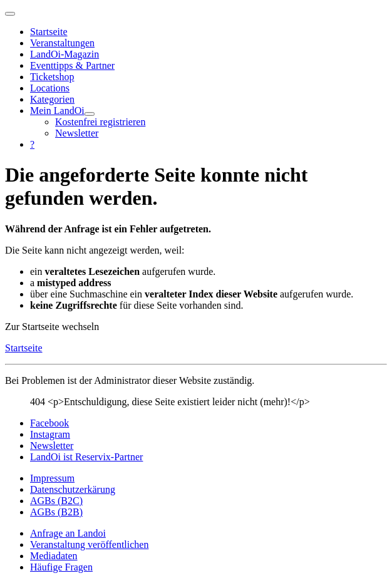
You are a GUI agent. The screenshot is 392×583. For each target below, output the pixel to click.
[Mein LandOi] (90, 114)
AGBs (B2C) (56, 500)
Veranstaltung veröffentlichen (89, 544)
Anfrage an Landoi (68, 533)
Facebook (49, 423)
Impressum (52, 478)
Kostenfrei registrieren (100, 121)
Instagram (50, 434)
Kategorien (52, 99)
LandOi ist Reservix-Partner (86, 456)
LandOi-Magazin (64, 54)
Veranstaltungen (62, 43)
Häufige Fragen (61, 567)
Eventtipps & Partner (72, 65)
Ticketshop (52, 76)
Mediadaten (54, 555)
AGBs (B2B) (56, 512)
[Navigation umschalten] (10, 14)
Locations (50, 88)
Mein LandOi (57, 110)
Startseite (49, 31)
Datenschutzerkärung (72, 489)
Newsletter (76, 133)
